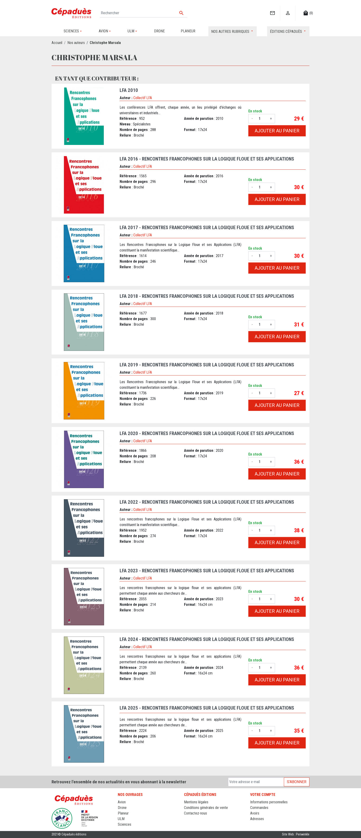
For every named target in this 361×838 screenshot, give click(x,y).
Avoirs (254, 813)
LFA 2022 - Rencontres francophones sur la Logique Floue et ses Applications (207, 502)
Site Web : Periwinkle (295, 834)
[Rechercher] (143, 13)
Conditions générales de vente (206, 807)
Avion (122, 802)
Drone (122, 807)
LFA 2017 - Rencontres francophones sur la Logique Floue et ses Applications (207, 227)
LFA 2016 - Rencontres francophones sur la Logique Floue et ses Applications (207, 159)
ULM (121, 819)
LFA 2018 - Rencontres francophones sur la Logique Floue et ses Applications (207, 296)
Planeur (123, 813)
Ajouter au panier (277, 131)
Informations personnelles (269, 802)
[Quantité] (261, 118)
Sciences (124, 824)
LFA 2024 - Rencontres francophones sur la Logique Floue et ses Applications (207, 639)
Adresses (257, 819)
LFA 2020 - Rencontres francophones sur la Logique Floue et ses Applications (207, 433)
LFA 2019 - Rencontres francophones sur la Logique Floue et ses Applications (207, 365)
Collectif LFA (142, 98)
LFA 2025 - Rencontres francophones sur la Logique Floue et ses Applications (207, 708)
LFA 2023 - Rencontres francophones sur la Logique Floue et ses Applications (207, 570)
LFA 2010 (129, 90)
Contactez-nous (195, 813)
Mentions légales (196, 802)
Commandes (259, 807)
